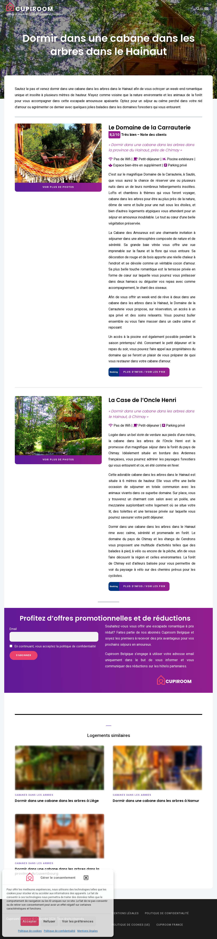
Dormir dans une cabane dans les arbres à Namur (156, 801)
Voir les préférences (77, 921)
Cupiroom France (169, 925)
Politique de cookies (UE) (131, 925)
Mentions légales (87, 931)
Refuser (49, 921)
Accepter (30, 921)
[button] (86, 878)
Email (13, 629)
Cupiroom (34, 9)
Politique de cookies (30, 931)
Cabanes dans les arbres (34, 795)
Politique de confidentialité (59, 931)
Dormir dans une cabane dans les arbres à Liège (57, 801)
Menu (206, 8)
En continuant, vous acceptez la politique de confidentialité (53, 646)
